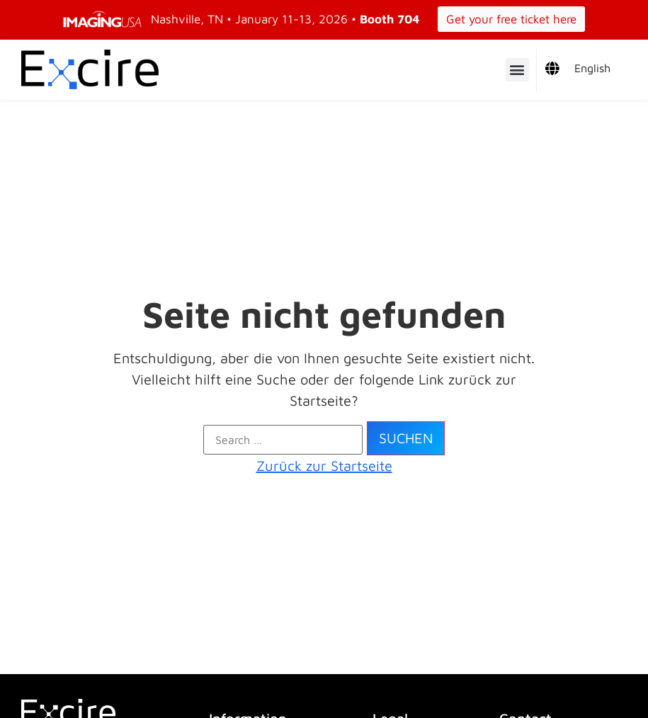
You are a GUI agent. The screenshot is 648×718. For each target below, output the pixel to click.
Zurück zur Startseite (324, 465)
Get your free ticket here (511, 19)
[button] (517, 69)
